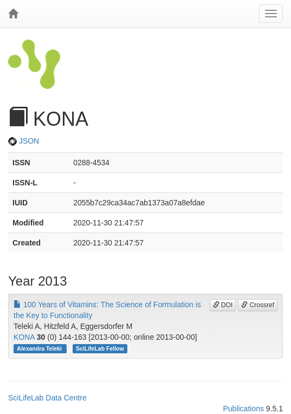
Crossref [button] (257, 305)
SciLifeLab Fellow (100, 348)
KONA (24, 337)
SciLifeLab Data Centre (47, 397)
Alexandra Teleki (40, 348)
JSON (23, 141)
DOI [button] (223, 305)
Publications (243, 408)
